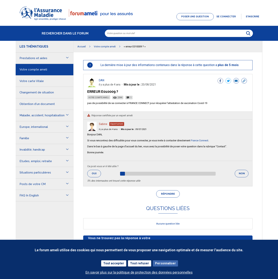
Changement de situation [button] (36, 92)
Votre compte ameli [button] (33, 69)
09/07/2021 (134, 129)
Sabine (103, 124)
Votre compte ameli (98, 97)
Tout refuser (139, 263)
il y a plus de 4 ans (108, 129)
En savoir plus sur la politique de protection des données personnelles (139, 272)
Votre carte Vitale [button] (31, 81)
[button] (139, 20)
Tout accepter (113, 263)
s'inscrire (252, 16)
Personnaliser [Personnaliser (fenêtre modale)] (165, 263)
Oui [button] (96, 173)
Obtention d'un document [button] (37, 104)
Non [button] (243, 174)
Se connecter (226, 16)
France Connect (199, 140)
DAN (101, 80)
